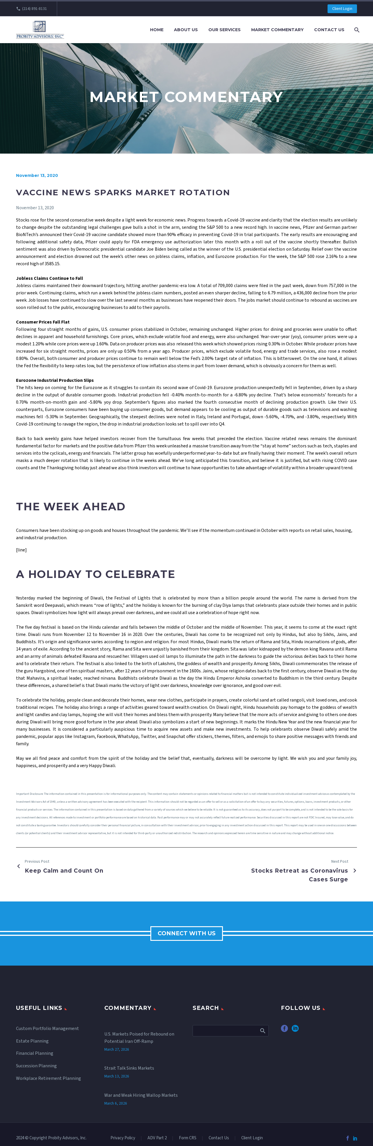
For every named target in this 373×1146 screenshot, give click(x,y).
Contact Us (329, 29)
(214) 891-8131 (34, 9)
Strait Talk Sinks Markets (129, 1057)
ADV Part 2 (157, 1138)
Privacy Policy (122, 1138)
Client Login (342, 9)
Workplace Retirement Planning (48, 1078)
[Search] (356, 30)
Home (156, 29)
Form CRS (187, 1138)
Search (262, 1030)
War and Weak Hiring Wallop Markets (141, 1079)
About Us (186, 29)
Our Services (224, 29)
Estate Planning (32, 1041)
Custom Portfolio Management (47, 1028)
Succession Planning (36, 1066)
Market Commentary (277, 29)
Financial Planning (34, 1053)
